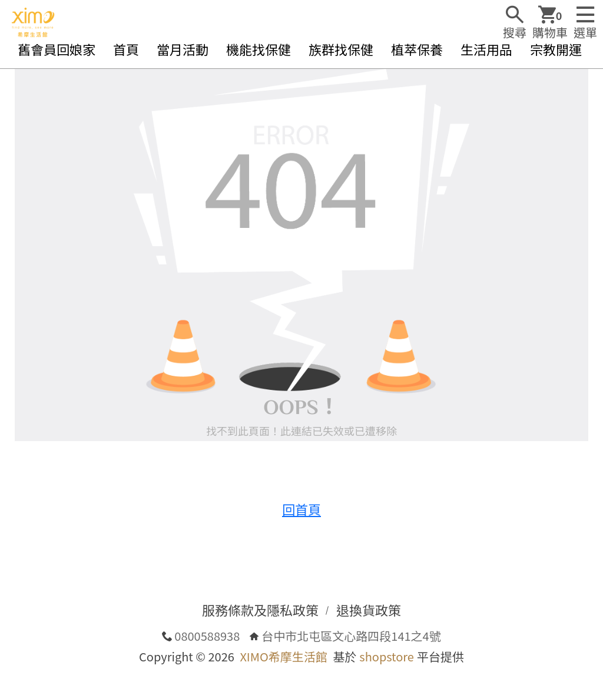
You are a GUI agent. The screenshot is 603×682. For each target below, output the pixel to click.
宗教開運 (556, 48)
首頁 (126, 48)
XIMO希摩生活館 (283, 656)
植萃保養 (417, 48)
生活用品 (486, 48)
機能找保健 (258, 48)
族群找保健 (341, 48)
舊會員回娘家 (56, 48)
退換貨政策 (368, 609)
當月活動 (182, 48)
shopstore (386, 656)
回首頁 (301, 508)
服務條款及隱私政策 (260, 609)
